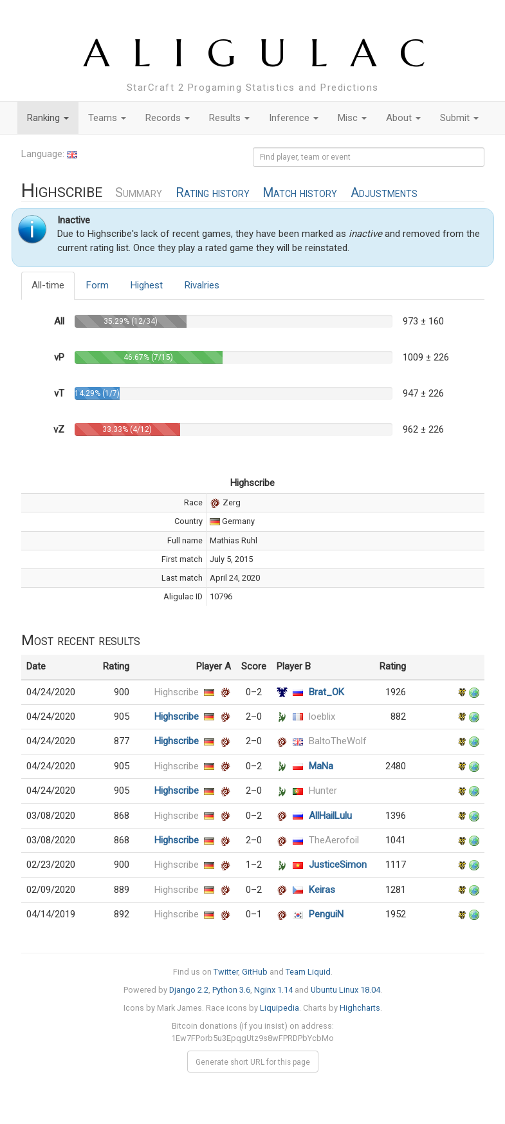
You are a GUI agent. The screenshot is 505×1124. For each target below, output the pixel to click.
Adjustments (384, 192)
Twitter (226, 972)
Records (167, 118)
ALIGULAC (266, 53)
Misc (352, 118)
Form (97, 285)
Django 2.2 (188, 990)
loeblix (322, 716)
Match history (299, 192)
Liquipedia (279, 1008)
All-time (48, 285)
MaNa (321, 766)
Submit (459, 118)
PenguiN (326, 914)
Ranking (48, 118)
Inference (293, 118)
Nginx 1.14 (273, 990)
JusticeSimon (338, 864)
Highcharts (360, 1008)
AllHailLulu (330, 815)
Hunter (323, 790)
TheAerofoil (334, 840)
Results (229, 118)
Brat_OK (326, 692)
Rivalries (202, 285)
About (403, 118)
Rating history (213, 192)
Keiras (322, 889)
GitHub (255, 972)
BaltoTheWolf (338, 741)
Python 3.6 (231, 990)
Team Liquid (308, 972)
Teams (107, 118)
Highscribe (176, 692)
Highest (147, 285)
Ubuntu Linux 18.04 (345, 990)
